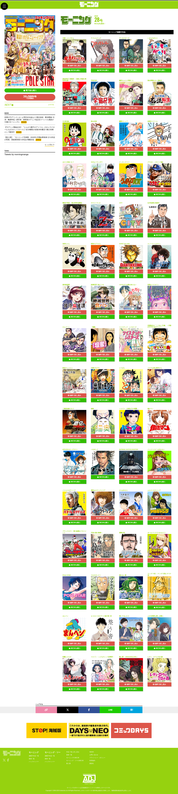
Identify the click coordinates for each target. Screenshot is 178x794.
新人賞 (68, 763)
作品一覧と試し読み (72, 752)
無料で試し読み (74, 66)
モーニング (34, 752)
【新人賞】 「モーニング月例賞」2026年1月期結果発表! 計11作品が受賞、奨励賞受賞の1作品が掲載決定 (29, 138)
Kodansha (62, 790)
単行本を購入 (74, 70)
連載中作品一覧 (34, 756)
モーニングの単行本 (72, 757)
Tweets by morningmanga (16, 154)
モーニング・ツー (52, 752)
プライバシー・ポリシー (97, 757)
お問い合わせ (93, 755)
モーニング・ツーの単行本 (75, 760)
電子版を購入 (30, 90)
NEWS (91, 752)
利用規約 (92, 760)
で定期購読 (29, 97)
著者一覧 (32, 758)
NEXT (29, 104)
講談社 (91, 763)
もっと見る (49, 145)
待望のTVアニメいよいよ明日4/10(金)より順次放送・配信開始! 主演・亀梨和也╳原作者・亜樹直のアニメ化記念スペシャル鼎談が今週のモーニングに (29, 119)
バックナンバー (34, 761)
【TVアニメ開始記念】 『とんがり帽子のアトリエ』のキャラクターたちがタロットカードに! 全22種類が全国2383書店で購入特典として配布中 (29, 129)
